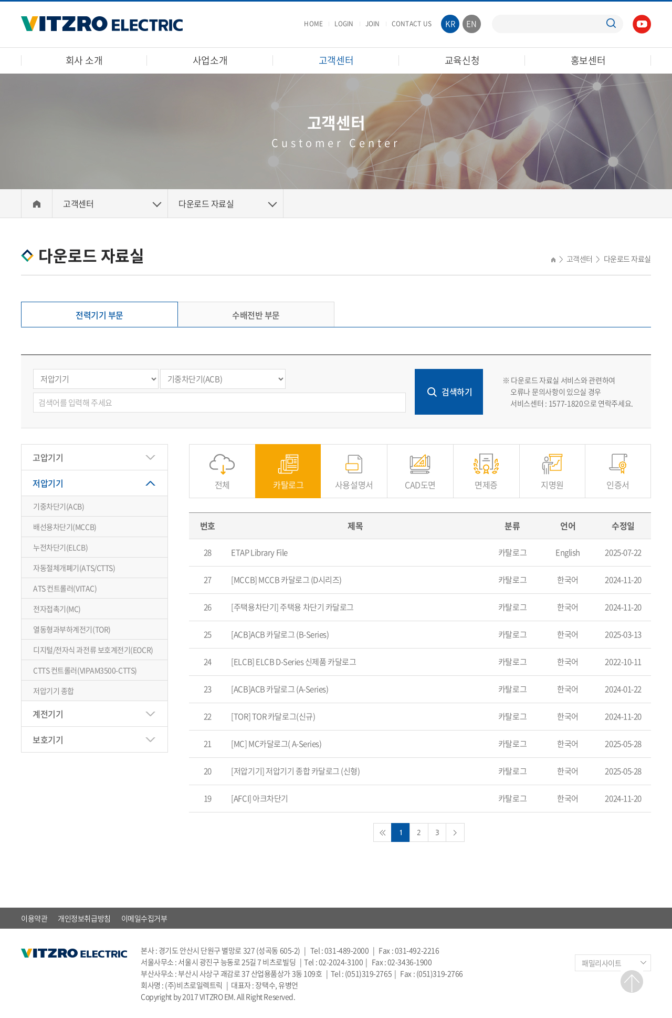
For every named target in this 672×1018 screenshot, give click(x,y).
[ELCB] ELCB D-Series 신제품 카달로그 (293, 661)
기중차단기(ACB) (59, 506)
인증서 (617, 479)
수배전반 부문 (256, 315)
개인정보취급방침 (84, 918)
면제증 (486, 479)
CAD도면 (420, 479)
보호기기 (48, 739)
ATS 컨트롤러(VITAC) (65, 588)
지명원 (552, 479)
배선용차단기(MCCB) (65, 526)
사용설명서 (354, 479)
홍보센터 (588, 60)
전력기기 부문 (99, 315)
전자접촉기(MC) (57, 608)
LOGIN (343, 23)
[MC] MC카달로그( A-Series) (276, 743)
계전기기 (48, 713)
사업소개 (210, 60)
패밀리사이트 (601, 963)
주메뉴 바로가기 (0, 0)
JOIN (372, 23)
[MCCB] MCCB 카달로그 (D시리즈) (286, 579)
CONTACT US (412, 23)
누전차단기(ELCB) (60, 547)
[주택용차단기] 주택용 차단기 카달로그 (292, 607)
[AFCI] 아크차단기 (259, 798)
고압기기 (48, 457)
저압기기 (48, 483)
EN (471, 23)
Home (36, 203)
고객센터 (336, 60)
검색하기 (457, 391)
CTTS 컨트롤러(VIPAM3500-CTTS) (85, 670)
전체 (222, 479)
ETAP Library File (259, 552)
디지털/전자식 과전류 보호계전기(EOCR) (93, 649)
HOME (313, 23)
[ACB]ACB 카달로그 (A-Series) (279, 689)
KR (450, 23)
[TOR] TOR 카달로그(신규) (273, 716)
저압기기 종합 (53, 690)
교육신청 (462, 60)
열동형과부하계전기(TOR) (72, 629)
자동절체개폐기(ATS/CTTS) (74, 567)
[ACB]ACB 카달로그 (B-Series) (280, 634)
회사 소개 (84, 60)
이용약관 (34, 918)
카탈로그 (288, 479)
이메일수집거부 (144, 918)
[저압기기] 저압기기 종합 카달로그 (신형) (295, 771)
